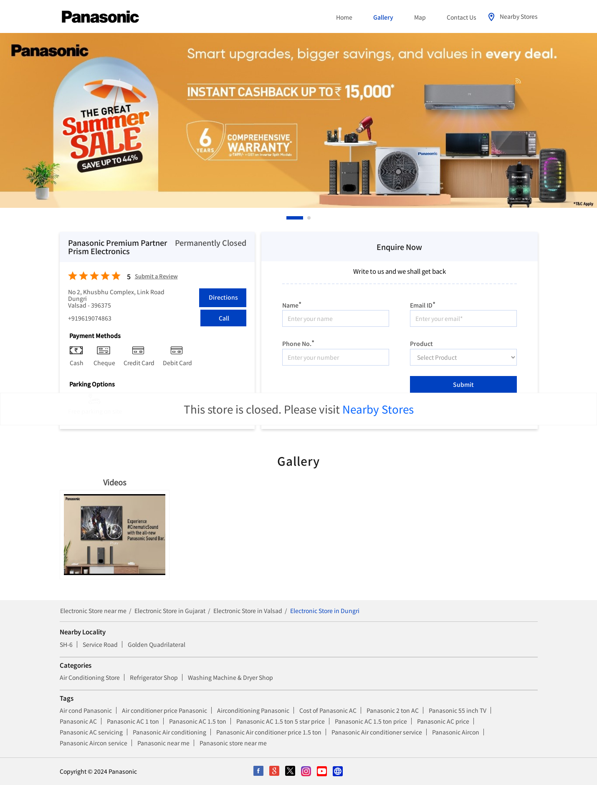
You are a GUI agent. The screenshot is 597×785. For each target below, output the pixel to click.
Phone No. (298, 342)
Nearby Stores (378, 408)
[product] (463, 357)
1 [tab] (288, 218)
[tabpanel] (298, 120)
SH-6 (66, 644)
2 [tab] (309, 218)
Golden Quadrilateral (156, 644)
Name (291, 304)
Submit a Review (156, 276)
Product (421, 343)
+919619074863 (89, 318)
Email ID (422, 304)
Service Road (100, 644)
